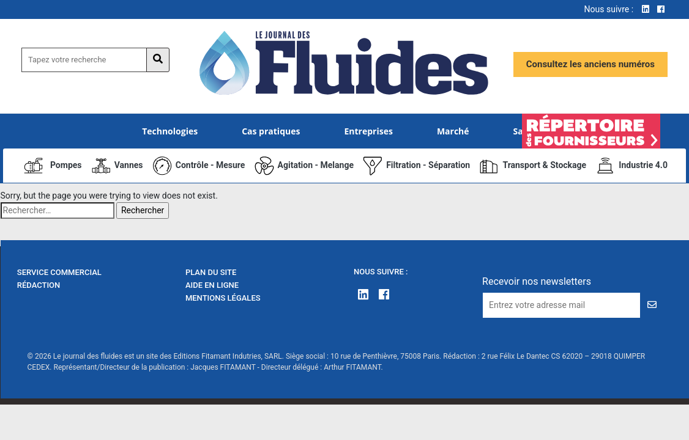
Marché (453, 131)
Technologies (170, 131)
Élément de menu (591, 131)
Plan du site (210, 272)
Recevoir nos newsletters (536, 281)
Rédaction (39, 285)
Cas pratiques (271, 131)
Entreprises (368, 131)
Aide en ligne (212, 285)
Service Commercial (59, 272)
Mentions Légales (223, 297)
